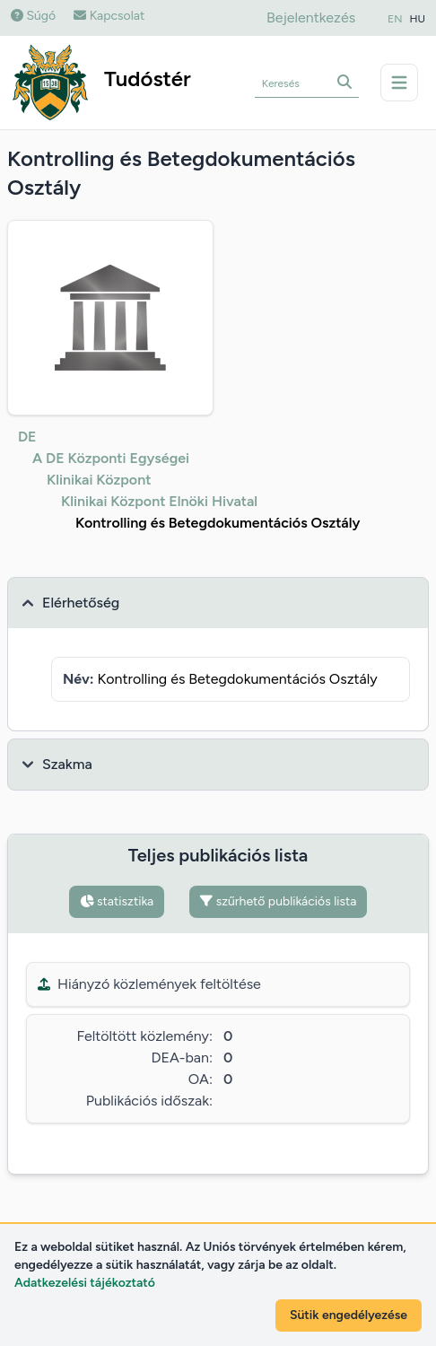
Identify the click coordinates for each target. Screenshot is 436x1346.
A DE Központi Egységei (110, 458)
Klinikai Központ (99, 479)
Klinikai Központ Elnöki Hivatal (159, 501)
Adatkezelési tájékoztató (84, 1282)
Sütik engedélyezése (348, 1315)
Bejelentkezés (310, 17)
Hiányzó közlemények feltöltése (149, 983)
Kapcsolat (109, 15)
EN (395, 19)
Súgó (33, 15)
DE (27, 436)
